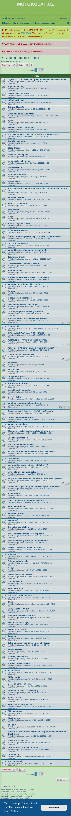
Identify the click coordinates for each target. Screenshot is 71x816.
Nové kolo (12, 554)
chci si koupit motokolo (19, 390)
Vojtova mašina (15, 650)
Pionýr (11, 568)
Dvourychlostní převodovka (21, 355)
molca (27, 481)
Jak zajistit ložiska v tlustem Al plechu (26, 534)
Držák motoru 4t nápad (18, 230)
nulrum (27, 645)
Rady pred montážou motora (21, 616)
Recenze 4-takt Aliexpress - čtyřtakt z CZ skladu (30, 411)
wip (26, 286)
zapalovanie (13, 458)
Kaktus (27, 313)
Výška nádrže (14, 677)
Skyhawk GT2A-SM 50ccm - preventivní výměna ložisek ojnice (37, 80)
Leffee (27, 150)
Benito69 (28, 199)
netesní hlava (14, 670)
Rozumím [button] (54, 807)
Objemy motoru (15, 711)
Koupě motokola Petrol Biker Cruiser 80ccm (28, 277)
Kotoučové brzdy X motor (20, 575)
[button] (42, 70)
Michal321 (28, 378)
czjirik (27, 109)
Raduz (27, 307)
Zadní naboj (13, 754)
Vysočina (28, 88)
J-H (26, 206)
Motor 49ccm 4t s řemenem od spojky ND (27, 250)
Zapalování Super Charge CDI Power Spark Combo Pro (34, 486)
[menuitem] (8, 18)
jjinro (26, 163)
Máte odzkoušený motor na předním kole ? (28, 540)
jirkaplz (27, 706)
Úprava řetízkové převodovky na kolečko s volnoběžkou (34, 236)
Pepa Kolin (29, 577)
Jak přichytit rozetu (17, 629)
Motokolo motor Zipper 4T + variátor (25, 284)
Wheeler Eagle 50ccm (33, 116)
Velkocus (16, 61)
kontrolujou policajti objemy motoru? (25, 311)
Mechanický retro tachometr (21, 127)
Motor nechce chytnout (19, 161)
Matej (27, 123)
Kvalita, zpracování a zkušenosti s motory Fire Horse (33, 340)
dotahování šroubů (17, 257)
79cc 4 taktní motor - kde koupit (23, 305)
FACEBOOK (26, 33)
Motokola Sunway (16, 513)
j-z (11, 61)
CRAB (10, 602)
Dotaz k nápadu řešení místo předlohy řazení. (29, 643)
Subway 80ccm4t (16, 107)
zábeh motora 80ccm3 (18, 741)
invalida (27, 743)
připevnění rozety (16, 86)
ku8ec (27, 624)
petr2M (27, 453)
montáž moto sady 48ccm (20, 704)
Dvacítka (12, 636)
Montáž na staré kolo (17, 424)
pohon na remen (15, 270)
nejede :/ (12, 725)
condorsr (28, 440)
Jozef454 (28, 426)
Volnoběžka (13, 363)
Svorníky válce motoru (18, 656)
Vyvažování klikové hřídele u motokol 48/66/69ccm (31, 451)
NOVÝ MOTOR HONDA (18, 609)
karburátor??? (14, 210)
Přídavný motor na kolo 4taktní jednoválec (28, 318)
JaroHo (27, 259)
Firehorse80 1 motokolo (19, 93)
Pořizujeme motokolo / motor (20, 57)
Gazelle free (29, 419)
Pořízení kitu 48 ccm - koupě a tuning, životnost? (31, 348)
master (27, 279)
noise (26, 266)
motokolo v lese (15, 588)
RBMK (27, 413)
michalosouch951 (31, 328)
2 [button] (39, 70)
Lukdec (27, 342)
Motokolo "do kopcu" (18, 155)
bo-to (26, 335)
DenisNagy (29, 618)
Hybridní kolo (14, 181)
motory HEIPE (14, 397)
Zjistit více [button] (15, 811)
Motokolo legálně (16, 197)
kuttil (26, 699)
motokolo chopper (16, 506)
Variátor (11, 291)
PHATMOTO (13, 369)
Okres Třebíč (14, 148)
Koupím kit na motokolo (19, 663)
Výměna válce (14, 697)
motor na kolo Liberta (18, 203)
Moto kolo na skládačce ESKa (22, 472)
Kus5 (26, 183)
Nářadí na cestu (15, 581)
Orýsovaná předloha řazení (20, 417)
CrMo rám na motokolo (18, 527)
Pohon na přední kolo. (18, 561)
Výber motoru (14, 493)
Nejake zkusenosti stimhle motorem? (25, 547)
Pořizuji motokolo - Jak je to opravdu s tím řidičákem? (33, 134)
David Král (28, 136)
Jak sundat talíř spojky (18, 622)
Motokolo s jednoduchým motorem (24, 403)
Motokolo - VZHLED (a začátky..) (23, 691)
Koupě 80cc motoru (17, 141)
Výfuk (10, 120)
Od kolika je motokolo (18, 438)
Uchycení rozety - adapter (20, 595)
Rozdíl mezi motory (17, 174)
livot (26, 157)
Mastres (27, 556)
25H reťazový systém (18, 243)
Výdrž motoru (14, 718)
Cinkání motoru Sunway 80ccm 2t (23, 264)
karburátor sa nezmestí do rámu (23, 747)
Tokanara (28, 273)
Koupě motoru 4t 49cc (18, 383)
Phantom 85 (13, 326)
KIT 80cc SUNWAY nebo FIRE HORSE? (26, 333)
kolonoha (28, 665)
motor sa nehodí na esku (19, 684)
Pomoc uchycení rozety (19, 223)
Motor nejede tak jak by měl (21, 114)
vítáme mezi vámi (16, 100)
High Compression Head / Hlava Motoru (26, 500)
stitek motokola (15, 168)
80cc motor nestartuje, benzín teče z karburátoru (31, 431)
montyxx (28, 212)
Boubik (27, 82)
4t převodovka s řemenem (20, 298)
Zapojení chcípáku (16, 376)
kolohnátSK (29, 399)
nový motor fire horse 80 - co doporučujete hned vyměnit (35, 479)
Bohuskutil (28, 763)
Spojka (11, 216)
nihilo (26, 350)
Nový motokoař (15, 761)
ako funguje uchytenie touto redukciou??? (28, 465)
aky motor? (13, 520)
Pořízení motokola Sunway (20, 444)
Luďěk (27, 433)
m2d (26, 590)
